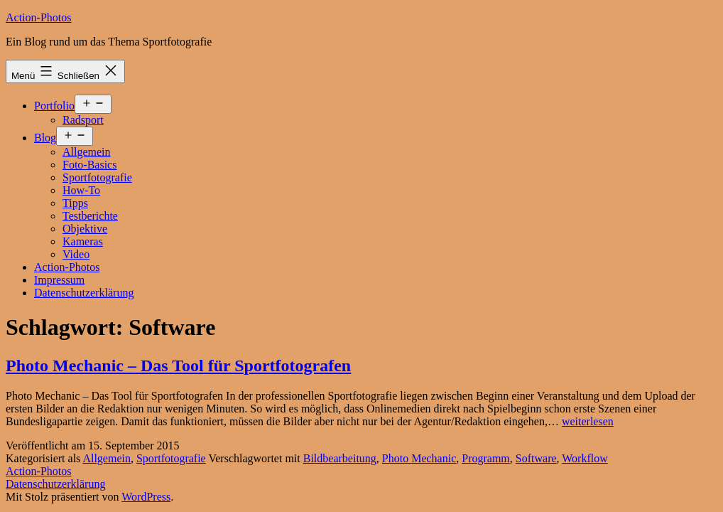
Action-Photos (38, 17)
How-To (81, 190)
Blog (45, 138)
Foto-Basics (89, 165)
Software (536, 458)
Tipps (75, 203)
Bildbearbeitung (339, 458)
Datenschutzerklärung (84, 293)
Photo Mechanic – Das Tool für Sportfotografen (178, 365)
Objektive (84, 229)
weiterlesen (588, 421)
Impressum (59, 280)
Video (75, 254)
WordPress (145, 497)
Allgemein (86, 152)
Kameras (82, 241)
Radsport (83, 120)
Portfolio (54, 106)
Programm (486, 458)
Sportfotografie (97, 177)
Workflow (584, 458)
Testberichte (90, 216)
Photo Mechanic (419, 458)
